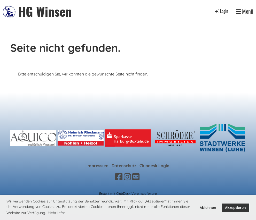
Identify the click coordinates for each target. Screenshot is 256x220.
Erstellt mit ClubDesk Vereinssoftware (128, 193)
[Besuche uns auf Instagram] (127, 177)
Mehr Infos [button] (57, 212)
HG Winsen (45, 11)
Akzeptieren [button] (235, 207)
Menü (244, 11)
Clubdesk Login (154, 165)
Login (221, 11)
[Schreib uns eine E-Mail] (135, 177)
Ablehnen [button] (208, 207)
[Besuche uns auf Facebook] (118, 177)
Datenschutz (124, 165)
